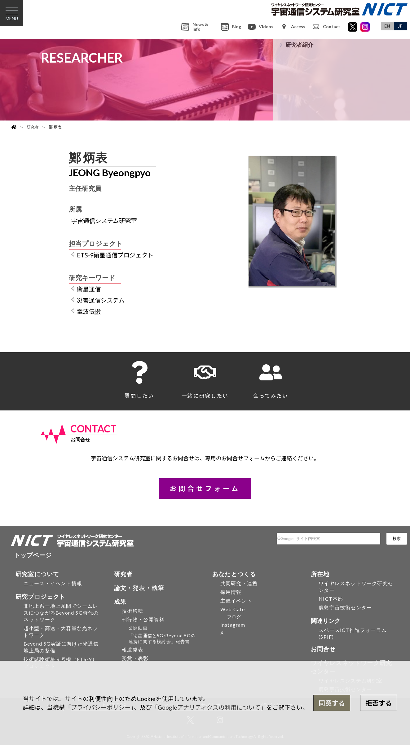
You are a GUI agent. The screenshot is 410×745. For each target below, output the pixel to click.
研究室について (37, 573)
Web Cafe (232, 609)
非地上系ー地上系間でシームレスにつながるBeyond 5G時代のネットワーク (61, 612)
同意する (332, 703)
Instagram (232, 625)
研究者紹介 (299, 45)
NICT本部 (331, 599)
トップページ (33, 555)
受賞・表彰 (135, 658)
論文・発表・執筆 (139, 587)
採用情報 (231, 592)
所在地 (320, 573)
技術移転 (132, 611)
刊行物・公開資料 (143, 619)
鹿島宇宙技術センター (345, 607)
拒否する (378, 703)
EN (387, 25)
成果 (120, 601)
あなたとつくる (234, 573)
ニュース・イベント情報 (53, 583)
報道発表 (132, 649)
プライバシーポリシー (101, 707)
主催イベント (236, 600)
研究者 (33, 127)
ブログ (234, 616)
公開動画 (138, 627)
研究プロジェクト (40, 596)
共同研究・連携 (239, 583)
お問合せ (323, 648)
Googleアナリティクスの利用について (209, 707)
